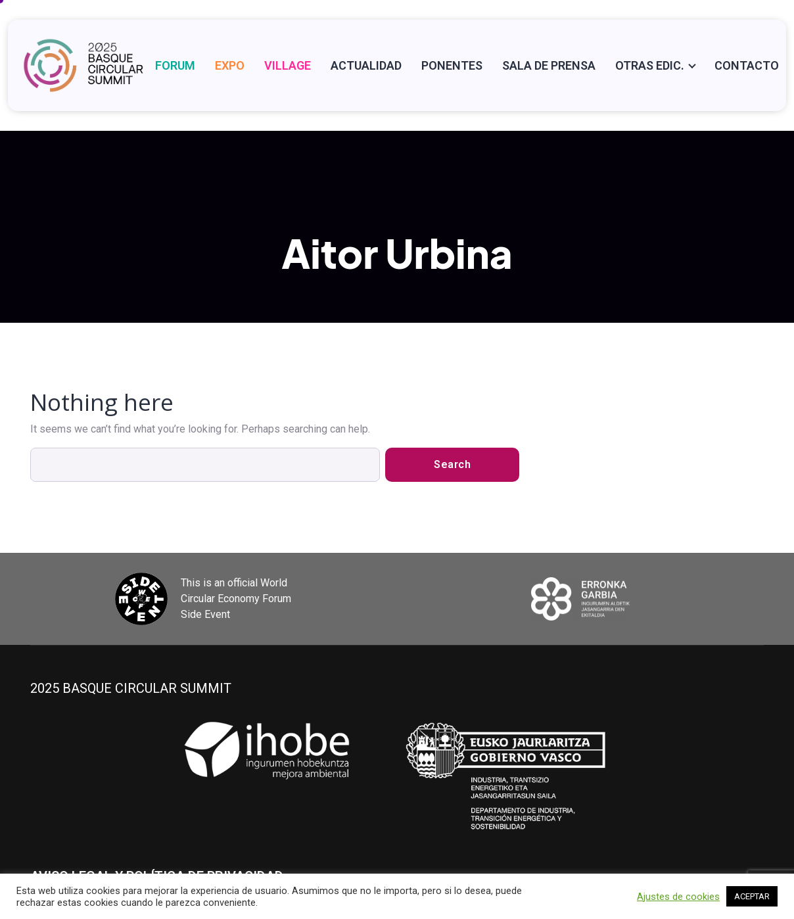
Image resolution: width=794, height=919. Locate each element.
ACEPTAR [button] (752, 896)
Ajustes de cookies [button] (678, 897)
